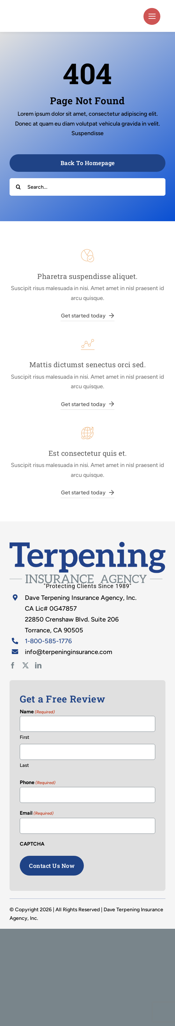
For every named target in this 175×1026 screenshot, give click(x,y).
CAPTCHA (32, 844)
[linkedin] (38, 665)
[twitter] (25, 665)
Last (24, 765)
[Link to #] (151, 16)
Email (37, 813)
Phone (37, 782)
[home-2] (87, 544)
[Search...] (87, 187)
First (24, 737)
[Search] (18, 187)
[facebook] (13, 665)
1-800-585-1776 (48, 641)
